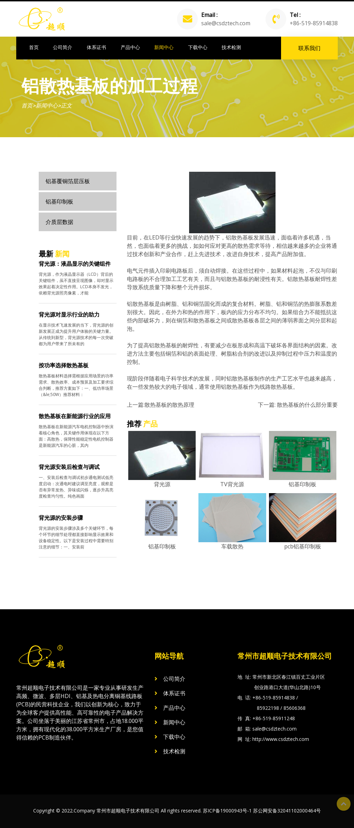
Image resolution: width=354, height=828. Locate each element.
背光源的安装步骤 (61, 518)
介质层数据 (59, 222)
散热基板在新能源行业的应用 (75, 416)
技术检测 (231, 47)
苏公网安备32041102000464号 (287, 810)
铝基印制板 (59, 201)
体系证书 (96, 47)
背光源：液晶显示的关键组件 (75, 264)
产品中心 (130, 47)
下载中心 (197, 47)
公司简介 (62, 47)
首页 (34, 47)
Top (344, 804)
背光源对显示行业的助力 (69, 314)
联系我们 (309, 48)
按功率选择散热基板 (63, 365)
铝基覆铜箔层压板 (68, 181)
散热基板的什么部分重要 (307, 404)
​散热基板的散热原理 (169, 404)
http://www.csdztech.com (280, 739)
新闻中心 (164, 47)
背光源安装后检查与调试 (69, 467)
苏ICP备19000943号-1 (227, 810)
